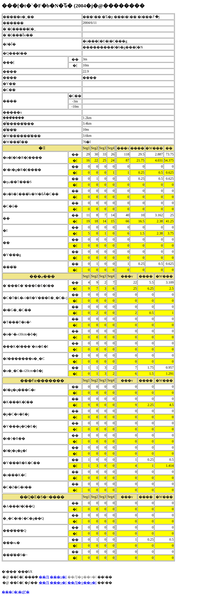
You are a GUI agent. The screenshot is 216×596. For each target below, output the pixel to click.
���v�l (58, 577)
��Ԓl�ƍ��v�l (82, 582)
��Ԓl (44, 577)
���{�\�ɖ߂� (15, 592)
